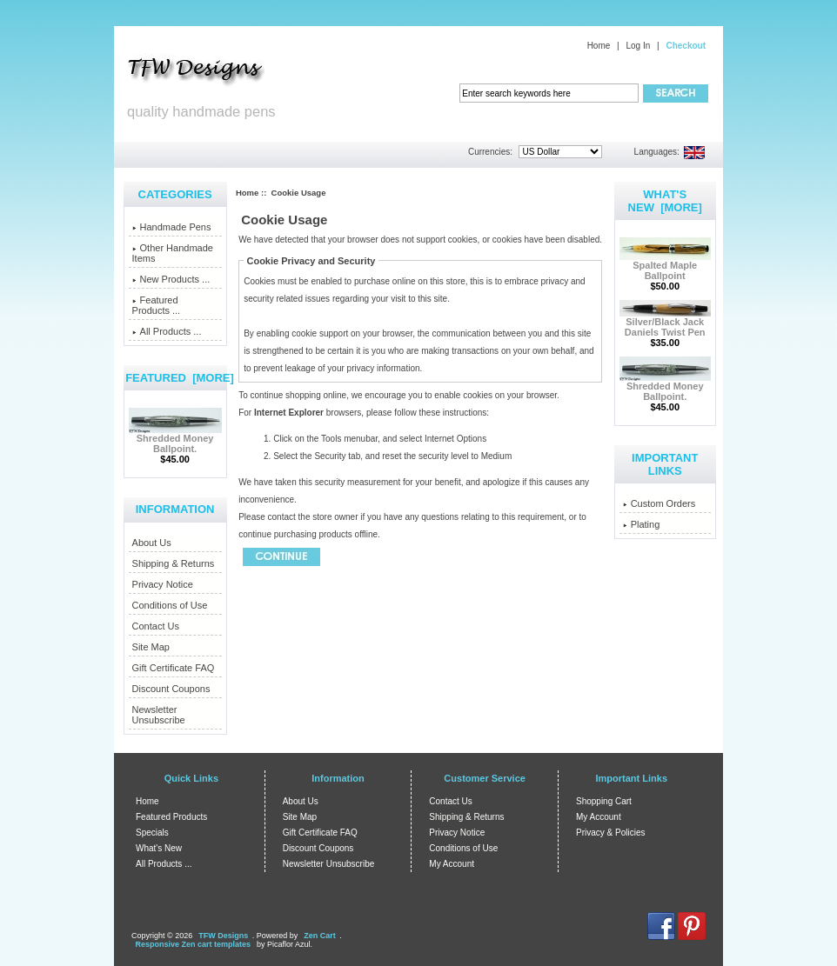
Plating (641, 524)
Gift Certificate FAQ (173, 668)
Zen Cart (320, 935)
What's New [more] (665, 201)
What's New (159, 848)
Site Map (151, 647)
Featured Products (171, 817)
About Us (151, 542)
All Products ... (167, 331)
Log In (638, 45)
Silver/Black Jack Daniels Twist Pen (665, 322)
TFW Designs (223, 935)
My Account (451, 864)
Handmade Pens (171, 227)
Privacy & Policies (610, 832)
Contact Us (155, 626)
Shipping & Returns (173, 563)
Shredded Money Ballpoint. (175, 439)
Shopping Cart (604, 801)
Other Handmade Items (172, 253)
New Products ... (171, 279)
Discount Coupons (171, 688)
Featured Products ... (156, 305)
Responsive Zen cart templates (193, 944)
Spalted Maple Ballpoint (665, 266)
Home (599, 45)
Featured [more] (179, 377)
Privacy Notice (162, 584)
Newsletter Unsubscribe (158, 714)
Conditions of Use (170, 605)
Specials (152, 832)
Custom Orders (659, 503)
